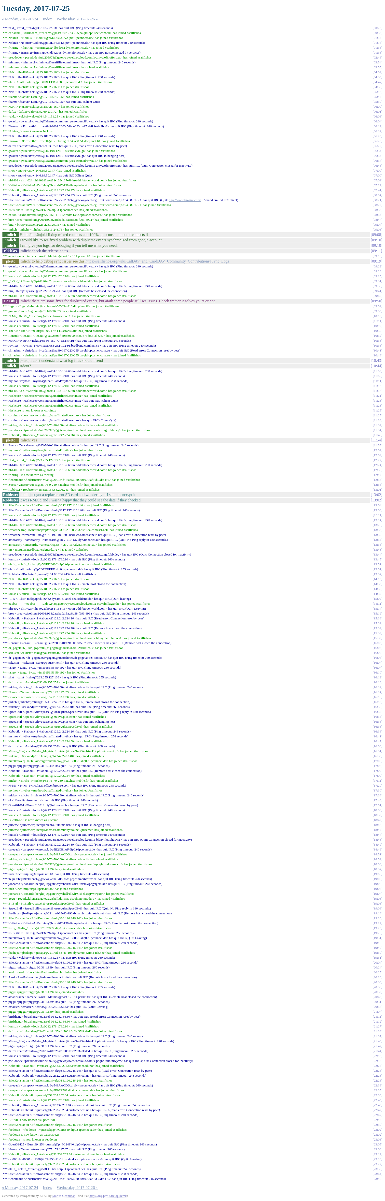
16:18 (377, 702)
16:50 (377, 746)
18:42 (377, 820)
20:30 (377, 982)
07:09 (377, 180)
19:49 (377, 948)
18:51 (377, 854)
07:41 (377, 190)
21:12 (377, 1021)
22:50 (377, 1125)
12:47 (377, 475)
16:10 (377, 672)
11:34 (377, 430)
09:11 (376, 251)
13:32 (377, 530)
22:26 (377, 1066)
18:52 (377, 859)
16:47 (377, 741)
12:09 (377, 455)
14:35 (377, 589)
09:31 (377, 281)
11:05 (377, 371)
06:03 (377, 116)
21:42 (377, 1046)
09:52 (377, 306)
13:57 (377, 574)
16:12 (377, 677)
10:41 (377, 350)
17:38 (377, 795)
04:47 (377, 82)
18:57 (377, 869)
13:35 (377, 535)
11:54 (376, 440)
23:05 (377, 1144)
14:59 (377, 594)
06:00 (377, 106)
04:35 (377, 77)
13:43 (377, 549)
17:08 (377, 766)
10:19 (377, 326)
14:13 (377, 579)
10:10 (377, 316)
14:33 (377, 584)
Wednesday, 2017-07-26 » (77, 19)
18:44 (377, 834)
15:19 (377, 613)
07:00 (377, 170)
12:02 (377, 450)
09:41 (377, 291)
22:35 (377, 1090)
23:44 (377, 1174)
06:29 (377, 146)
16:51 (377, 751)
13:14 (377, 520)
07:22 (377, 185)
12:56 (377, 484)
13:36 (377, 544)
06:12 (377, 126)
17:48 (377, 800)
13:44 (377, 554)
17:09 (377, 771)
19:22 (377, 923)
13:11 (377, 515)
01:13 (377, 38)
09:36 (377, 286)
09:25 (377, 276)
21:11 (377, 1016)
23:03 (377, 1139)
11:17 (377, 391)
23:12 (377, 1154)
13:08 (377, 510)
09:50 (376, 301)
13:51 (377, 564)
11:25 (377, 410)
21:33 (377, 1031)
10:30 (377, 331)
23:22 (377, 1164)
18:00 (377, 810)
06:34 (377, 151)
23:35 (377, 1169)
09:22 (377, 266)
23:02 (377, 1129)
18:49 (377, 844)
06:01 (377, 111)
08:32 (377, 210)
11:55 (377, 445)
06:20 (377, 136)
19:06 (377, 874)
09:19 (376, 261)
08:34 (377, 215)
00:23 (377, 28)
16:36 (377, 707)
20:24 (377, 967)
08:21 (377, 200)
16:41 (377, 736)
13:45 (377, 559)
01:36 (377, 47)
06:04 (377, 121)
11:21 (377, 395)
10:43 (377, 355)
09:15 (377, 256)
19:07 (377, 889)
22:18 (377, 1056)
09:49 (377, 296)
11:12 (377, 386)
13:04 (377, 505)
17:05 (377, 761)
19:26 (377, 933)
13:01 (377, 489)
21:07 (377, 1011)
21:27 (377, 1026)
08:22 (377, 205)
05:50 (377, 101)
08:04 (377, 195)
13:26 (377, 525)
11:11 (377, 381)
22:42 (377, 1110)
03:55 (377, 67)
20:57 (377, 1007)
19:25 (377, 928)
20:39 (377, 992)
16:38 (377, 731)
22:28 (377, 1070)
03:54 (377, 62)
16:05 (377, 653)
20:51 (377, 1002)
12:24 (377, 465)
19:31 (377, 938)
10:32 (377, 335)
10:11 (377, 321)
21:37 (377, 1036)
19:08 (377, 898)
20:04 (377, 962)
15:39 (377, 623)
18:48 (377, 839)
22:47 (377, 1115)
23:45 (377, 1179)
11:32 (377, 425)
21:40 (377, 1041)
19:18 (377, 913)
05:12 (377, 92)
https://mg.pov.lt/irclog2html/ (108, 1196)
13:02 (376, 495)
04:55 (377, 87)
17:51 (377, 805)
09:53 (377, 311)
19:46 (377, 943)
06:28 (377, 141)
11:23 (377, 400)
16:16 (377, 697)
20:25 (377, 972)
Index (47, 19)
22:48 (377, 1120)
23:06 (377, 1149)
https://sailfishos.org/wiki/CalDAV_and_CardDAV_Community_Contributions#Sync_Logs (157, 261)
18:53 (377, 864)
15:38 (377, 618)
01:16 (377, 42)
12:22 (377, 460)
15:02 (377, 598)
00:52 (377, 33)
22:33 (377, 1085)
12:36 (377, 470)
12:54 (377, 480)
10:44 (376, 366)
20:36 (377, 987)
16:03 (377, 643)
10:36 (377, 345)
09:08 (377, 229)
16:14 (377, 687)
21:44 (377, 1051)
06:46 (377, 165)
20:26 (377, 977)
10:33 (377, 340)
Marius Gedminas (63, 1196)
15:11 (377, 603)
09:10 (376, 240)
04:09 (377, 72)
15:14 (377, 608)
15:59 (377, 638)
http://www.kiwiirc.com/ (185, 200)
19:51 (377, 957)
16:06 (377, 657)
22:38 (377, 1095)
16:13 (377, 682)
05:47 (377, 97)
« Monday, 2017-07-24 (20, 19)
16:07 (377, 662)
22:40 (377, 1100)
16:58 (377, 756)
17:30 (377, 790)
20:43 (377, 997)
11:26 (377, 420)
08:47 (377, 219)
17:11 (377, 780)
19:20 (377, 918)
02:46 (377, 57)
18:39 (377, 815)
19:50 (377, 952)
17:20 (377, 785)
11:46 (377, 435)
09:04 (377, 224)
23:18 (377, 1159)
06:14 (377, 131)
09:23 (377, 271)
